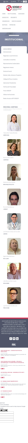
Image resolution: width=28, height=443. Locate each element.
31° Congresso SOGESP (6, 391)
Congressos (6, 21)
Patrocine (12, 25)
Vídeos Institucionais (9, 94)
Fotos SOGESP (7, 90)
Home (3, 13)
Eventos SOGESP (16, 21)
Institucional (12, 13)
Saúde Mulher (6, 28)
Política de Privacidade (9, 87)
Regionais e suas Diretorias (10, 56)
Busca (13, 1)
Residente (14, 17)
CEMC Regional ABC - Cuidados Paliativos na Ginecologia (11, 351)
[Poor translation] (5, 410)
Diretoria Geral (7, 52)
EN (21, 1)
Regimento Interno (8, 67)
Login (6, 1)
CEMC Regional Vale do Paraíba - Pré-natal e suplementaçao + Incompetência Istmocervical (12, 362)
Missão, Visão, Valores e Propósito (12, 75)
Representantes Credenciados (11, 63)
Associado (21, 13)
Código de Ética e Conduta (10, 79)
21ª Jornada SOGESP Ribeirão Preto (9, 381)
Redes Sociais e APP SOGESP (11, 98)
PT (18, 1)
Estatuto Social (7, 71)
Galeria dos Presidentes (9, 83)
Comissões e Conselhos (9, 59)
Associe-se (5, 17)
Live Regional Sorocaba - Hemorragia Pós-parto (12, 372)
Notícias (4, 25)
